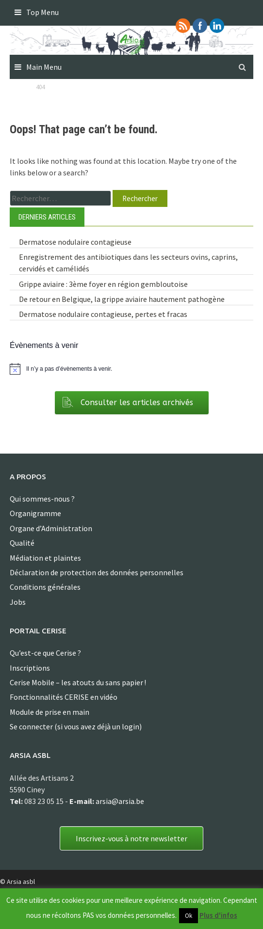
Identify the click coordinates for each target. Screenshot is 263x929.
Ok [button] (188, 916)
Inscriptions (30, 668)
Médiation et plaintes (45, 558)
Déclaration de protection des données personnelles (96, 572)
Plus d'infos (218, 915)
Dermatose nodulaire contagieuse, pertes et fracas (103, 314)
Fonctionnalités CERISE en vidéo (63, 697)
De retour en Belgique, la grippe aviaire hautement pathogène (122, 299)
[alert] (131, 369)
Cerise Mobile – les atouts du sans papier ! (78, 682)
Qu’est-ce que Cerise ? (45, 653)
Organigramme (35, 513)
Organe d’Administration (51, 528)
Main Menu (44, 67)
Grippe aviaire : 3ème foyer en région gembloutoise (103, 284)
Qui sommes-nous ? (42, 499)
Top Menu (42, 12)
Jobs (18, 602)
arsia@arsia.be (120, 801)
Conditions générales (45, 587)
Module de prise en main (49, 712)
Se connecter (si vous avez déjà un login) (76, 726)
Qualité (22, 543)
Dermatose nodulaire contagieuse (75, 242)
